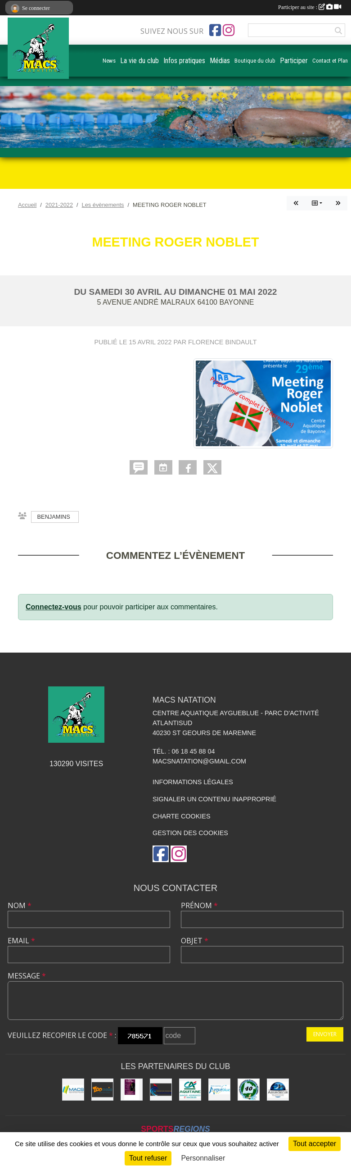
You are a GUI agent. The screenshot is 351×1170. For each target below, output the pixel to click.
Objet (194, 941)
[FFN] (161, 1090)
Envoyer (325, 1034)
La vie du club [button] (139, 60)
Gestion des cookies (190, 832)
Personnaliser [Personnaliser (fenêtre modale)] (203, 1158)
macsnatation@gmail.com (199, 761)
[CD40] (249, 1090)
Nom (20, 905)
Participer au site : (309, 7)
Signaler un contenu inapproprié (214, 799)
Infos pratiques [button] (184, 60)
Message (27, 976)
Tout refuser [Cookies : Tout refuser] (148, 1158)
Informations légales (193, 782)
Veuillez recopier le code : (62, 1035)
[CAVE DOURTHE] (132, 1090)
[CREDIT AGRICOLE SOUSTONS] (190, 1090)
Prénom (199, 905)
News (109, 60)
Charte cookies (181, 816)
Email (21, 941)
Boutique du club (254, 60)
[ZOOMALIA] (102, 1090)
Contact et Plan (330, 60)
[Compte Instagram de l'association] (228, 30)
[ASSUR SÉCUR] (278, 1090)
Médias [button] (220, 60)
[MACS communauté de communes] (73, 1090)
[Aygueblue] (219, 1090)
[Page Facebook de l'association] (215, 30)
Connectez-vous (53, 607)
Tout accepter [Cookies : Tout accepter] (314, 1143)
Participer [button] (294, 60)
